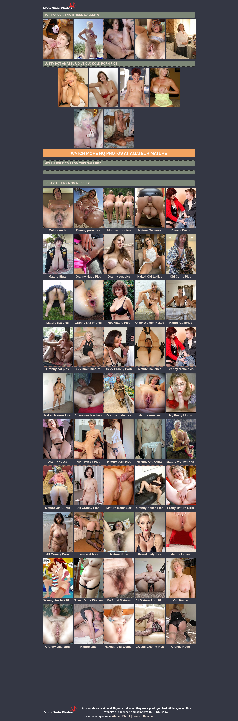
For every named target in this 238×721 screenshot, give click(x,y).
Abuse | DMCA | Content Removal (133, 716)
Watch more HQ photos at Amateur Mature (119, 153)
